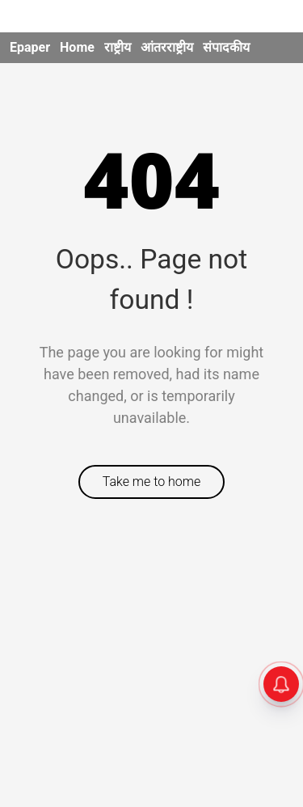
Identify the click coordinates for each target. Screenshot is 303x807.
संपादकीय (226, 47)
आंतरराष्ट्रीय (167, 47)
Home (77, 47)
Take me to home (152, 481)
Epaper (30, 47)
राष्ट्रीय (117, 47)
